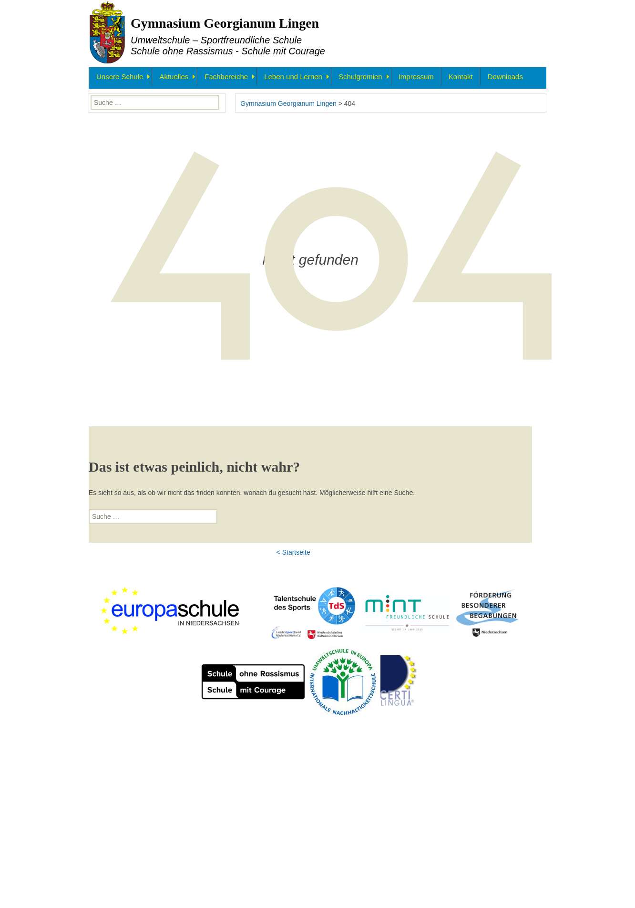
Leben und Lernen (293, 76)
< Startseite (293, 731)
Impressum (416, 76)
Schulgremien (360, 76)
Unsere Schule (119, 76)
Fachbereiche (226, 76)
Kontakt (461, 76)
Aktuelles (173, 76)
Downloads (505, 76)
